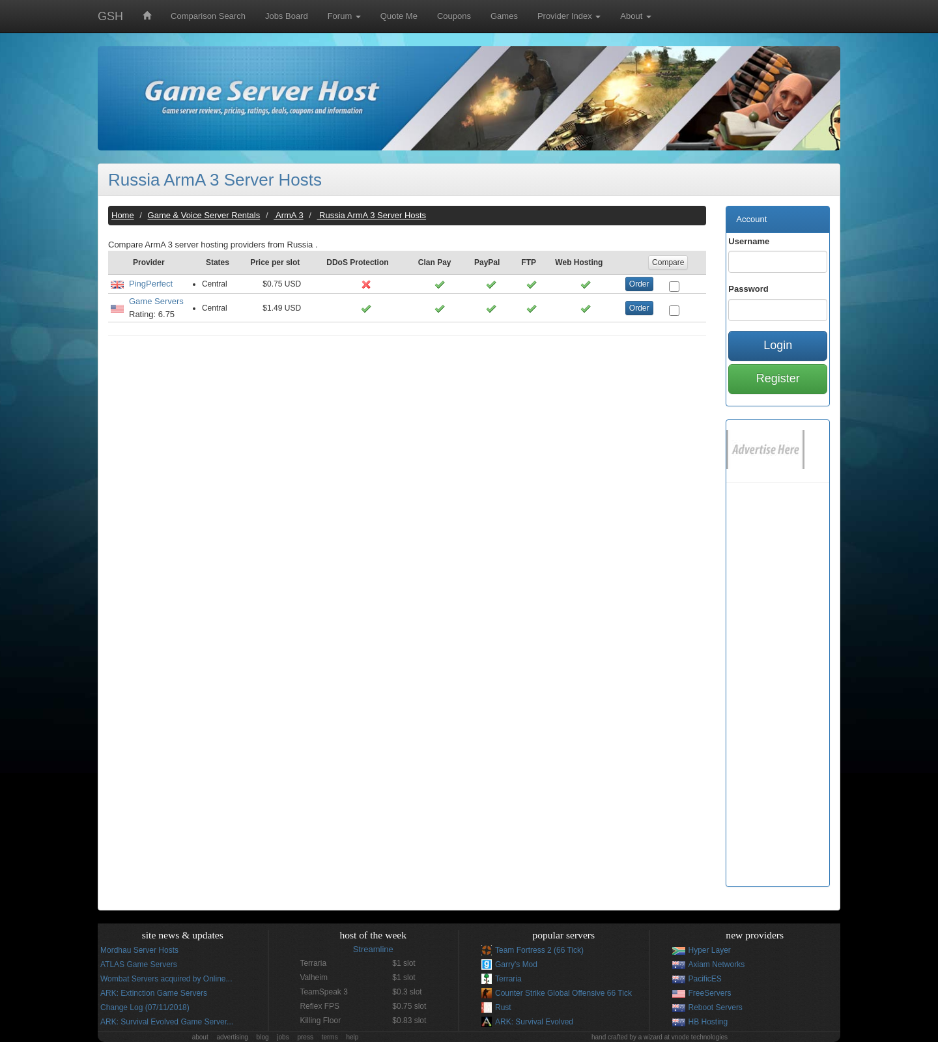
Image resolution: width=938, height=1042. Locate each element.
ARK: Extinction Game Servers (153, 993)
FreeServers (710, 993)
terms (330, 1037)
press (305, 1037)
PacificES (705, 978)
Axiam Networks (717, 964)
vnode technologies (700, 1037)
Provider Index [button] (569, 16)
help (352, 1037)
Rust (503, 1007)
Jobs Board (286, 16)
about (200, 1037)
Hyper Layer (710, 950)
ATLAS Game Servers (138, 964)
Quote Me (399, 16)
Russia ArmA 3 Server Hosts (215, 180)
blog (263, 1037)
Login (777, 345)
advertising (232, 1037)
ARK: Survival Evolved (534, 1021)
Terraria (508, 978)
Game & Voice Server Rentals (204, 215)
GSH (110, 16)
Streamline (373, 949)
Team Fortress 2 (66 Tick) (539, 950)
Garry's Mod (516, 964)
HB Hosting (708, 1021)
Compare (668, 262)
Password (748, 289)
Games (504, 16)
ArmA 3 (289, 215)
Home (122, 215)
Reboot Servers (716, 1007)
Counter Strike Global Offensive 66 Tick (563, 993)
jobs (283, 1037)
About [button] (635, 16)
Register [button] (778, 378)
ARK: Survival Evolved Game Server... (166, 1021)
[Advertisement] (407, 440)
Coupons (454, 16)
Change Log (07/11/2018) (145, 1007)
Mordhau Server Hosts (139, 950)
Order (639, 284)
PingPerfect (151, 284)
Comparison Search (208, 16)
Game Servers (156, 301)
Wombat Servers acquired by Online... (166, 978)
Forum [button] (344, 16)
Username (748, 241)
